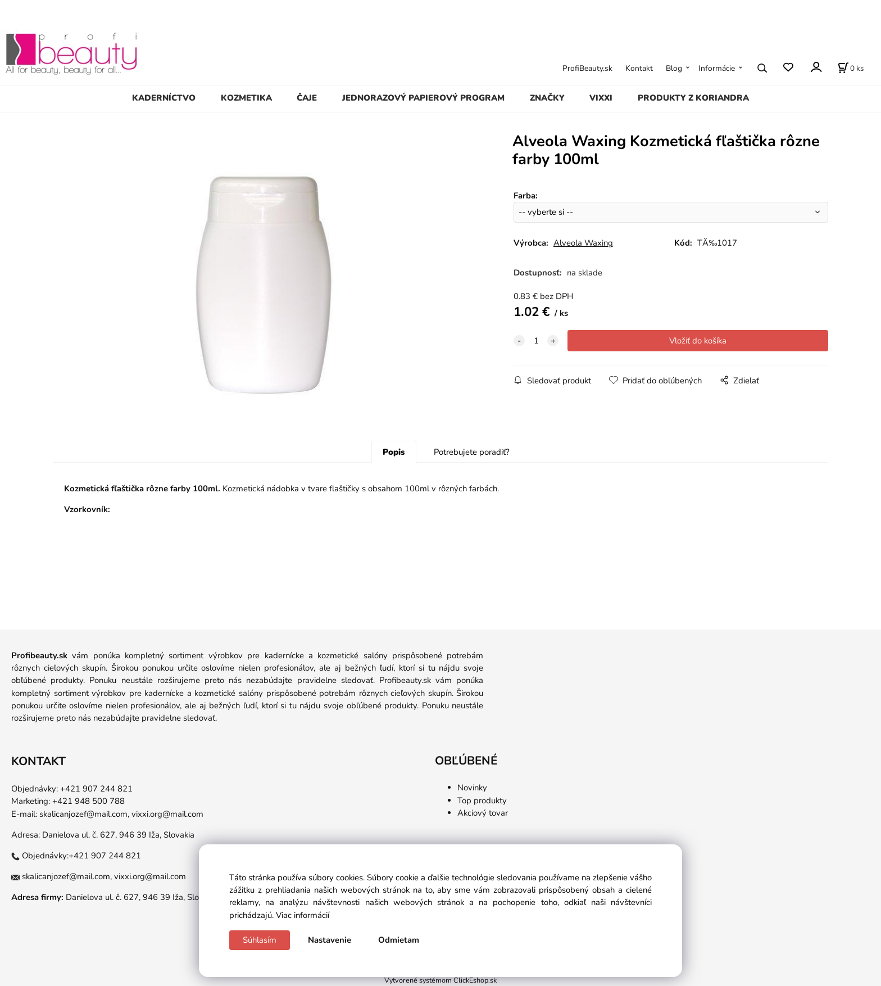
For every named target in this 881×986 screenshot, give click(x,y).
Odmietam (398, 940)
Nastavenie (329, 940)
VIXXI (600, 97)
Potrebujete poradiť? (472, 452)
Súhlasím (259, 940)
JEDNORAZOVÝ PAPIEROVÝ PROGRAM (423, 97)
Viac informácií (302, 915)
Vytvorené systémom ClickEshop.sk (440, 980)
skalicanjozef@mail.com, (84, 814)
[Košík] (851, 68)
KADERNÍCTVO (164, 97)
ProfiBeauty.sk (587, 68)
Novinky (472, 787)
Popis (394, 452)
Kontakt (639, 68)
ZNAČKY (547, 97)
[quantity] (536, 340)
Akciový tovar (482, 812)
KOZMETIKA (246, 97)
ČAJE (307, 97)
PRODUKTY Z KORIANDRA (693, 97)
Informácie (716, 68)
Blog (674, 68)
